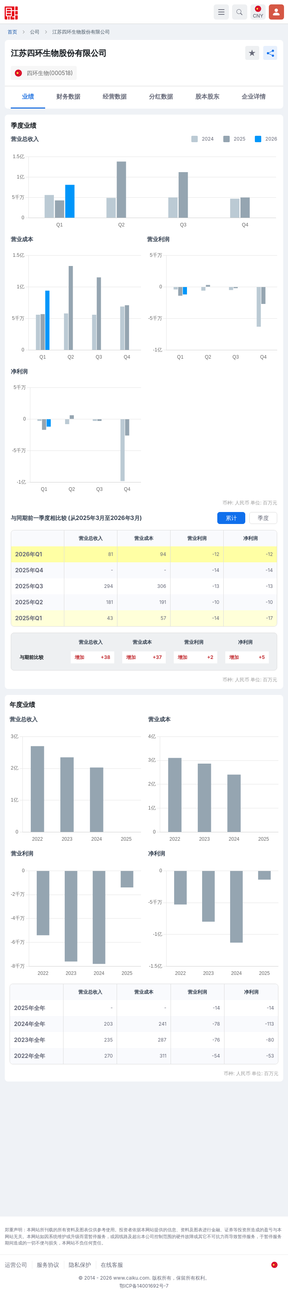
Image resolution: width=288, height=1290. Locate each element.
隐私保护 (80, 1264)
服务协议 (48, 1264)
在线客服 (112, 1264)
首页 (12, 32)
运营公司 (16, 1264)
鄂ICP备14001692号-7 (144, 1286)
